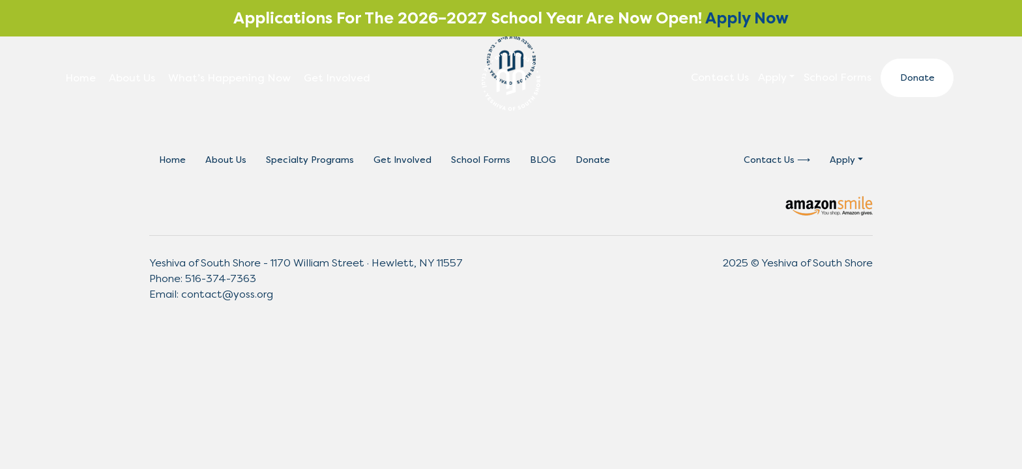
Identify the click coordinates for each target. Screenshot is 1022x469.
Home (80, 78)
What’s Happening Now (229, 78)
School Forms (837, 77)
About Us (132, 78)
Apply (772, 77)
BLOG (543, 159)
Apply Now (747, 18)
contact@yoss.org (227, 294)
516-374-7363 (220, 278)
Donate (917, 77)
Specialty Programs (310, 159)
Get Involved (337, 78)
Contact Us (720, 77)
